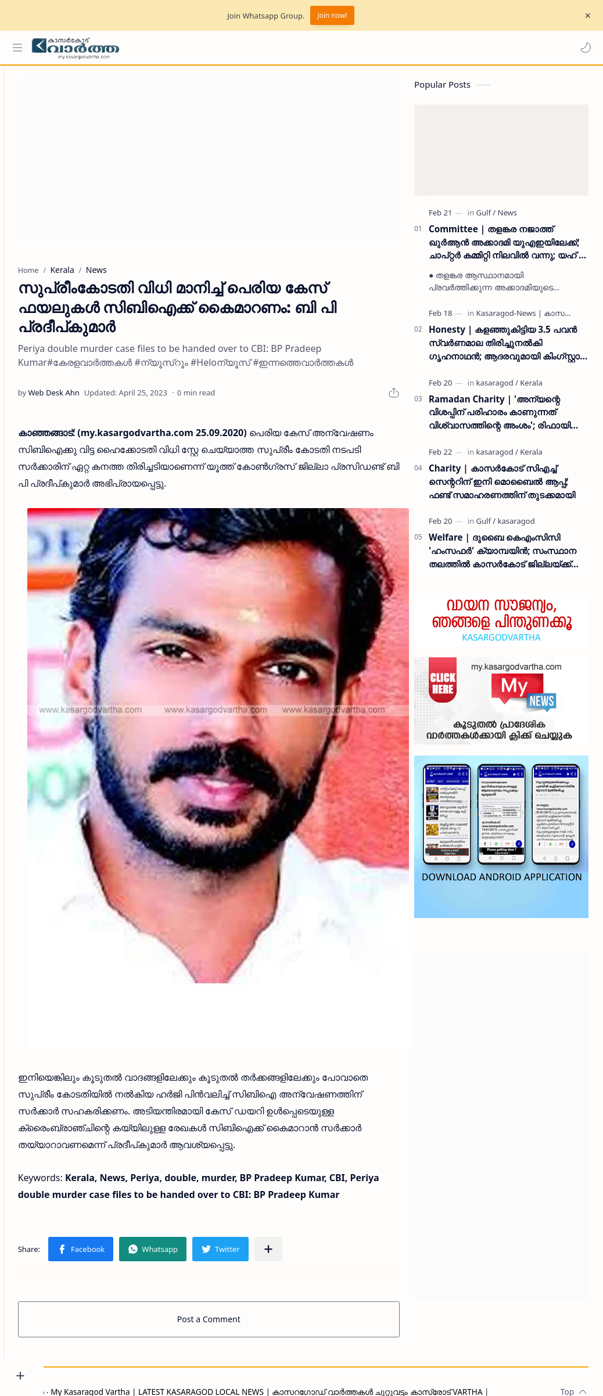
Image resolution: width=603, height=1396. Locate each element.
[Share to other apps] (308, 1214)
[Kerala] (531, 388)
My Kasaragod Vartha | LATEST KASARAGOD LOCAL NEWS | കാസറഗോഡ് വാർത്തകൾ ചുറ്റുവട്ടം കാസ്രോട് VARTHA (307, 1356)
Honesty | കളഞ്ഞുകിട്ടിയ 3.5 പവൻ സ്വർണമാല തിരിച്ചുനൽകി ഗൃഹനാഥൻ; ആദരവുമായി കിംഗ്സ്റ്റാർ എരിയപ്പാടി (507, 348)
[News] (507, 218)
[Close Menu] (585, 15)
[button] (582, 47)
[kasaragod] (497, 388)
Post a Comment (229, 1284)
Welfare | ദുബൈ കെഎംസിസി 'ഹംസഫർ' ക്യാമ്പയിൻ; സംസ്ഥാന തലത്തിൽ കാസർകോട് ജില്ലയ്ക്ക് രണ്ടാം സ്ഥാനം (502, 556)
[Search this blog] (241, 47)
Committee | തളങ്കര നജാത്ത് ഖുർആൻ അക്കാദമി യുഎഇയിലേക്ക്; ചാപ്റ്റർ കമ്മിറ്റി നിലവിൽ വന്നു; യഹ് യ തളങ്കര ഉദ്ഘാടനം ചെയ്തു (508, 247)
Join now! (332, 15)
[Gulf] (486, 218)
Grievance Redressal (153, 1370)
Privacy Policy (83, 1370)
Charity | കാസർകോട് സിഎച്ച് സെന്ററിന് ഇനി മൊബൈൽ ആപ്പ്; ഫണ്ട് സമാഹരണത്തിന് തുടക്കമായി (502, 486)
